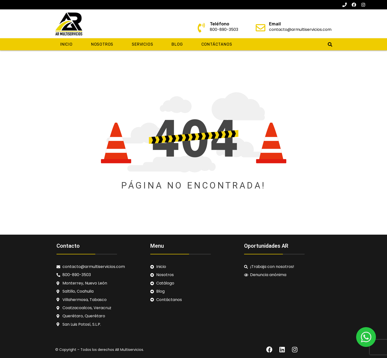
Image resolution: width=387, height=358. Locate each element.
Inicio (66, 44)
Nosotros (102, 44)
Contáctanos (216, 44)
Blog (177, 44)
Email (275, 24)
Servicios (142, 44)
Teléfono (219, 24)
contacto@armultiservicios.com (300, 29)
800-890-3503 (224, 29)
